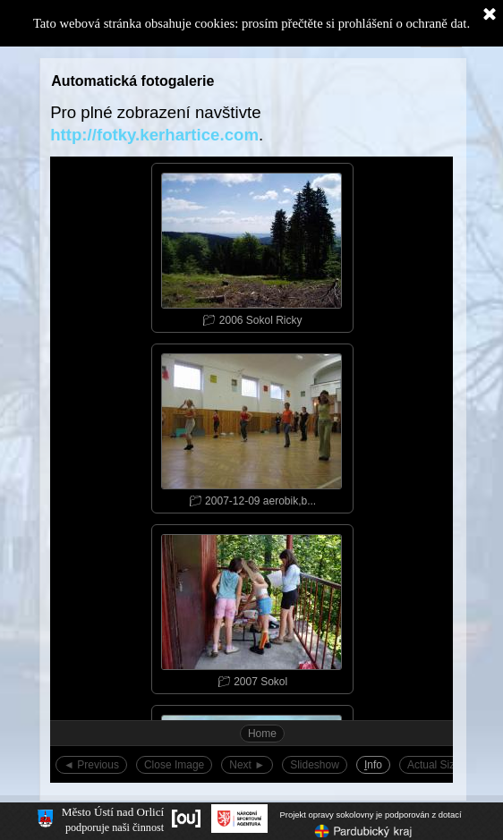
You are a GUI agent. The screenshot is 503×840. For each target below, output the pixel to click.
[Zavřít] (490, 15)
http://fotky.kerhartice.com (154, 134)
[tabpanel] (251, 123)
